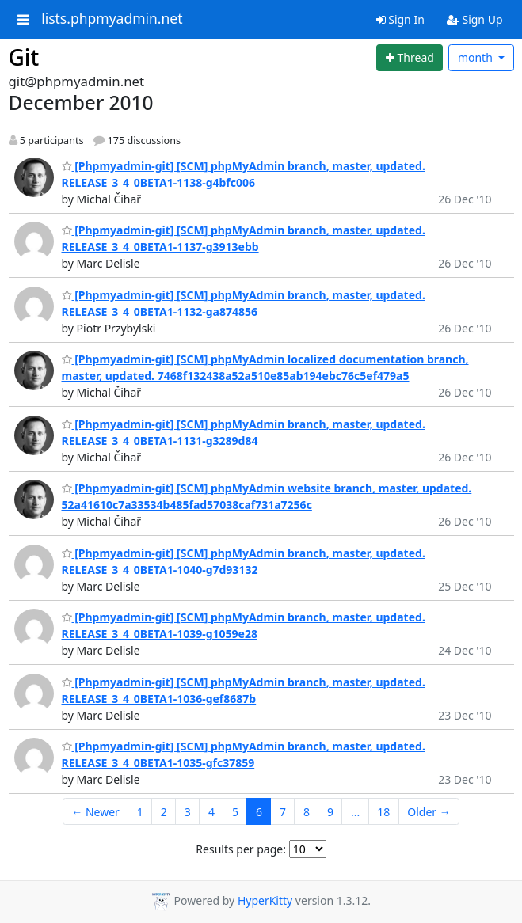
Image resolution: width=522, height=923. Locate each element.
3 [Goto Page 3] (188, 811)
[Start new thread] (409, 57)
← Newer (95, 811)
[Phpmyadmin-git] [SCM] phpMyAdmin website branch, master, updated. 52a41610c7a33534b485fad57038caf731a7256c (267, 496)
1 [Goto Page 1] (140, 811)
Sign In (400, 19)
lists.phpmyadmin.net (111, 18)
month (477, 57)
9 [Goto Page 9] (330, 811)
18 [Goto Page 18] (383, 811)
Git (24, 57)
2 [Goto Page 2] (164, 811)
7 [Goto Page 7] (283, 811)
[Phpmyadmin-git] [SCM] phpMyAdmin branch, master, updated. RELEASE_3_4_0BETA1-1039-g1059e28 (243, 625)
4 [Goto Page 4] (211, 811)
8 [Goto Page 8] (306, 811)
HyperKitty (265, 900)
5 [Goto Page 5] (235, 811)
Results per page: (241, 849)
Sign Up (475, 19)
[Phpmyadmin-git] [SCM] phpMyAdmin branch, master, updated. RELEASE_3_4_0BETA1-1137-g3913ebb (243, 238)
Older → (428, 811)
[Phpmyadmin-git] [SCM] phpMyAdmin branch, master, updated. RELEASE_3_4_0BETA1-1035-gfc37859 (243, 754)
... (355, 811)
